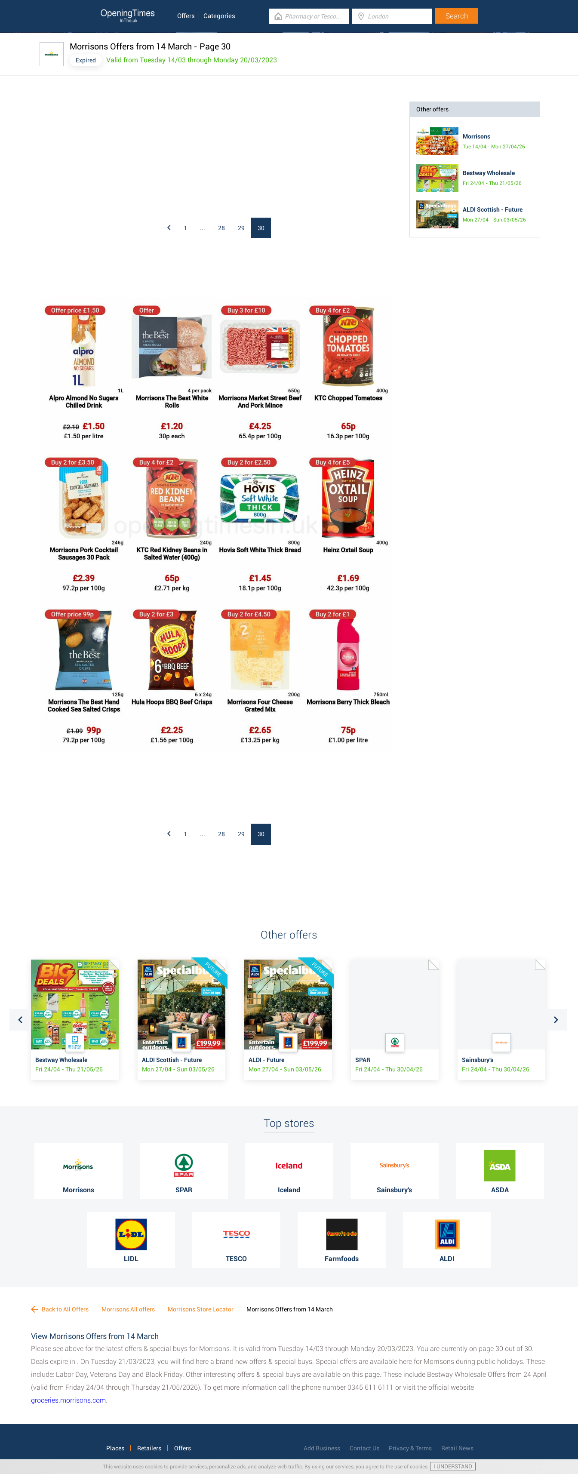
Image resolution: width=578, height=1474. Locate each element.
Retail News (457, 1448)
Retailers (149, 1448)
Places (115, 1448)
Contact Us (364, 1448)
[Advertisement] (151, 155)
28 (221, 228)
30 (261, 228)
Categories (219, 16)
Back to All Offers (60, 1309)
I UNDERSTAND (453, 1466)
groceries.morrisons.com (68, 1400)
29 (241, 228)
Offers (186, 16)
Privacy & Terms (410, 1448)
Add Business (322, 1448)
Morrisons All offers (128, 1309)
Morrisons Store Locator (201, 1309)
